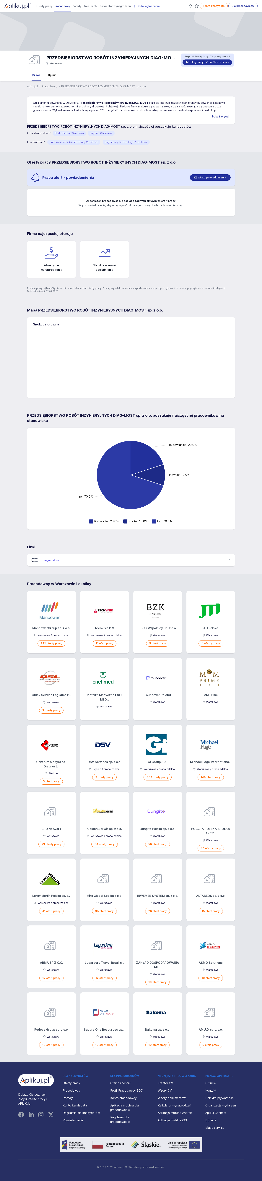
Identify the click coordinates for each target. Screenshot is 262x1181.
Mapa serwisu (214, 1128)
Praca (36, 75)
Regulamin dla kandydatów (81, 1113)
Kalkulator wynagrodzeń (115, 6)
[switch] (210, 177)
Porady (76, 6)
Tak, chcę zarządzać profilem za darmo (207, 62)
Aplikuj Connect (215, 1113)
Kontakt (210, 1090)
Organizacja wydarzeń (220, 1105)
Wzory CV (165, 1090)
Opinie (52, 75)
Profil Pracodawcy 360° (127, 1090)
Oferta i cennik (120, 1083)
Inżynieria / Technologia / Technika (126, 142)
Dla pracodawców (243, 5)
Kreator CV (90, 6)
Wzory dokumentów (172, 1098)
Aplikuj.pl (32, 86)
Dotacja (210, 1120)
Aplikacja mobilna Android (175, 1113)
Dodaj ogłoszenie (146, 6)
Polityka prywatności (219, 1098)
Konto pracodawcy (123, 1098)
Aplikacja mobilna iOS (172, 1120)
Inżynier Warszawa (101, 133)
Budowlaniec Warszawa (69, 133)
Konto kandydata (213, 5)
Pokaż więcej (220, 116)
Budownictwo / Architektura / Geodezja (74, 142)
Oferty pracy (44, 6)
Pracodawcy (62, 6)
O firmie (210, 1083)
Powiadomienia (73, 1120)
